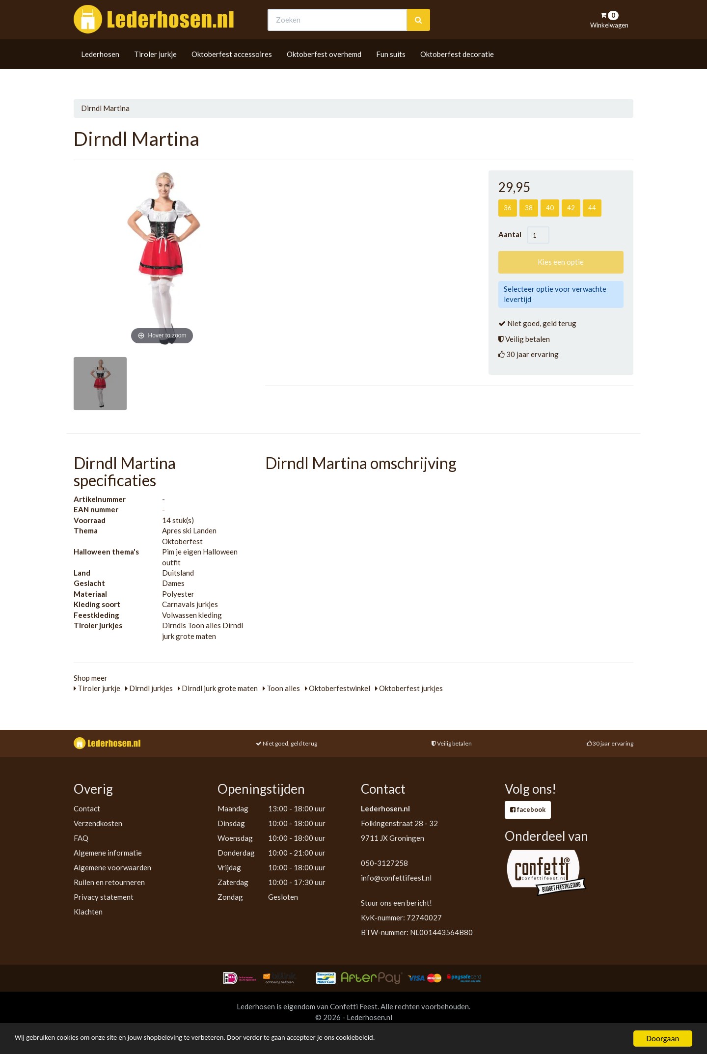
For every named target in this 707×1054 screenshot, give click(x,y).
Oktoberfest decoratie (457, 72)
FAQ (81, 837)
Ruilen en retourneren (109, 882)
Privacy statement (104, 896)
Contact (87, 808)
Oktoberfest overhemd (324, 72)
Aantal (512, 234)
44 (592, 208)
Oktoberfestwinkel (337, 688)
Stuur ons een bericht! (396, 902)
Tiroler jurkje (155, 72)
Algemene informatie (108, 852)
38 (529, 208)
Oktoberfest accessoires (231, 72)
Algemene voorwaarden (112, 867)
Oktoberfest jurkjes (409, 688)
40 (550, 208)
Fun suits (391, 72)
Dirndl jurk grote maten (218, 688)
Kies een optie (561, 261)
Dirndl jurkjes (149, 688)
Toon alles (281, 688)
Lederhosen (100, 72)
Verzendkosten (98, 823)
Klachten (88, 911)
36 (508, 208)
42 (571, 208)
